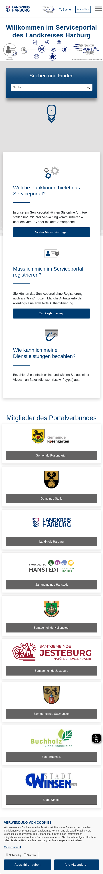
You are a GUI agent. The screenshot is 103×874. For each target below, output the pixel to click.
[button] (65, 8)
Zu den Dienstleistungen (51, 232)
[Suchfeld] (48, 87)
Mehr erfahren (12, 847)
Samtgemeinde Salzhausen (51, 713)
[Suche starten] (89, 87)
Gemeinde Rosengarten (51, 455)
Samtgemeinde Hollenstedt (51, 627)
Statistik (31, 855)
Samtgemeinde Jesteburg (51, 670)
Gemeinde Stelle (51, 498)
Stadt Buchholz (52, 756)
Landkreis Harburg (51, 541)
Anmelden (83, 9)
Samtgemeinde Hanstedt (51, 584)
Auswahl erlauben (28, 864)
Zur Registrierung (51, 313)
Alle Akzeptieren (76, 864)
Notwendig (15, 855)
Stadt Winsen (51, 799)
